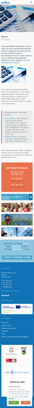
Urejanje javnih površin (8, 328)
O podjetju (4, 331)
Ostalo (3, 334)
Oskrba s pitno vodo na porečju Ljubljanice (14, 337)
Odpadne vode (6, 325)
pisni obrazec (10, 118)
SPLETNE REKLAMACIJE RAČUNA (15, 61)
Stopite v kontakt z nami (17, 257)
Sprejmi (13, 402)
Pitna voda (4, 323)
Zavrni (26, 402)
